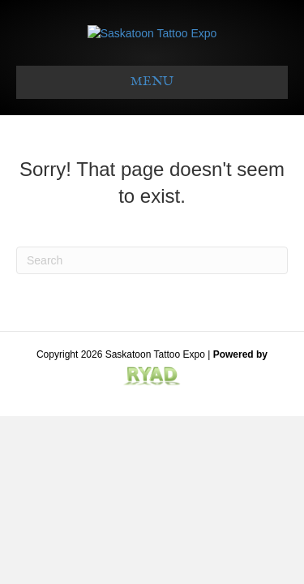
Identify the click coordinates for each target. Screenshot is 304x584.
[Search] (152, 317)
